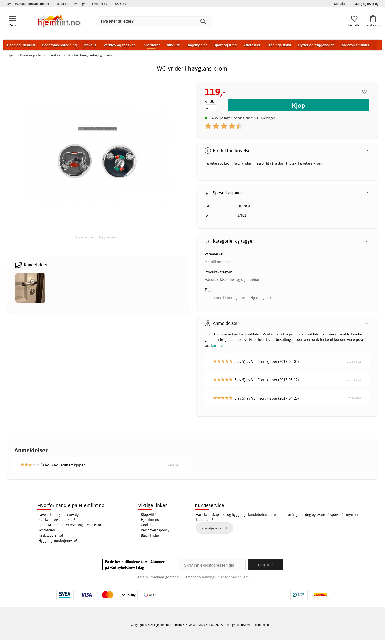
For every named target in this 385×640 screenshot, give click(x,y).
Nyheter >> (100, 4)
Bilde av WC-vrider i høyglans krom (95, 237)
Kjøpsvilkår (149, 514)
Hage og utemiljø (21, 45)
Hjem (11, 55)
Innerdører (151, 45)
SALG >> (121, 4)
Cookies (147, 525)
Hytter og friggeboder (316, 45)
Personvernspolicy (155, 530)
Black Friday (150, 535)
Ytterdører (251, 45)
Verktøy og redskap (120, 45)
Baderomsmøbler (355, 45)
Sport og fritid (225, 45)
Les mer (217, 345)
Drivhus (90, 45)
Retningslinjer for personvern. (225, 577)
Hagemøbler (197, 45)
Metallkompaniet (219, 261)
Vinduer (173, 45)
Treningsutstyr (279, 45)
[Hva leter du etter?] (154, 21)
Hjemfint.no (150, 520)
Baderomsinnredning (59, 45)
